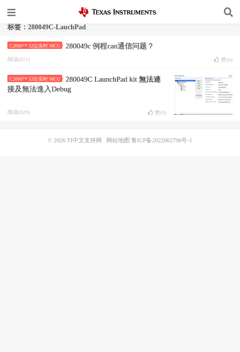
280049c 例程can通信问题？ (110, 46)
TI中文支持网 (120, 12)
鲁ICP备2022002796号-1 (161, 140)
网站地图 (118, 140)
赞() (223, 60)
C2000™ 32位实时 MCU (35, 45)
